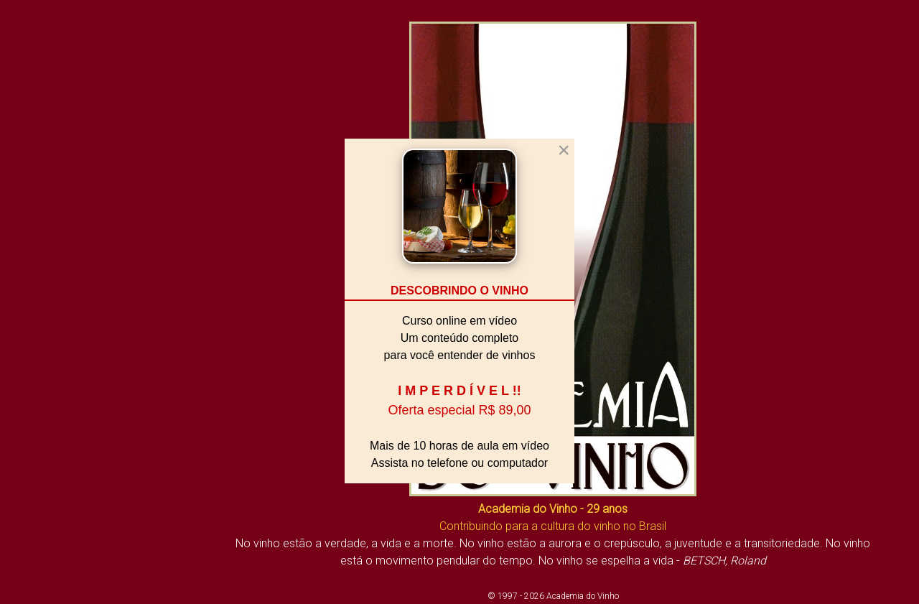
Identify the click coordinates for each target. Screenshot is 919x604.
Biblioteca (37, 319)
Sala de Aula (45, 397)
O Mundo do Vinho (62, 371)
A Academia (43, 294)
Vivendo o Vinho (55, 345)
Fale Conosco (48, 474)
